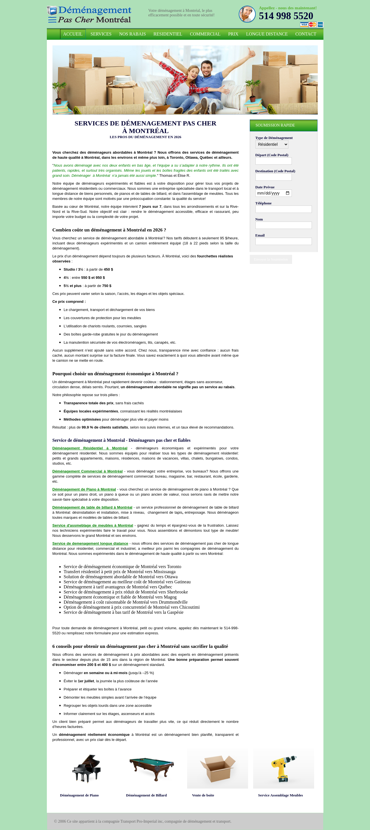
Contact (305, 34)
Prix (233, 34)
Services (101, 34)
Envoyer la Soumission (271, 259)
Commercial (205, 34)
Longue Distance (267, 34)
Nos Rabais (132, 34)
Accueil (73, 34)
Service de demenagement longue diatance (90, 543)
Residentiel (168, 34)
